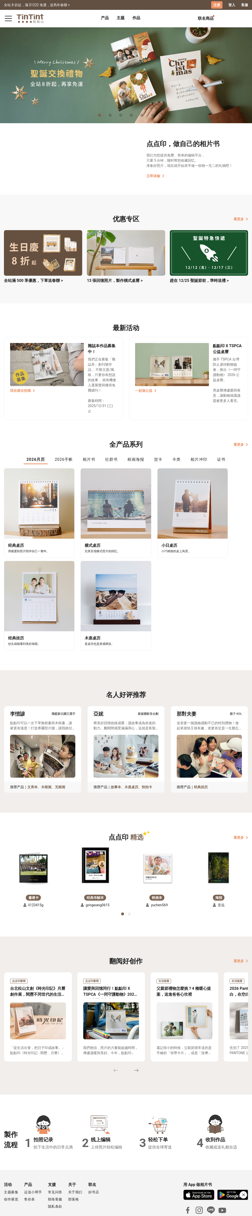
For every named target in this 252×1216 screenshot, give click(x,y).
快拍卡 (147, 759)
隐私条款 (55, 1178)
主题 (121, 18)
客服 (244, 5)
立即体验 (155, 176)
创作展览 (11, 1171)
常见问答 (55, 1164)
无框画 (60, 759)
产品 (105, 18)
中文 (241, 1208)
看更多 (241, 219)
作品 (136, 18)
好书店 (93, 1164)
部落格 (73, 1171)
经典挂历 (201, 759)
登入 (231, 5)
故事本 (116, 759)
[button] (33, 840)
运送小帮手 (33, 1164)
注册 (216, 5)
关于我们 (75, 1164)
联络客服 (55, 1171)
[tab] (105, 18)
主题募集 (11, 1164)
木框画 (46, 759)
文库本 (32, 759)
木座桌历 (131, 759)
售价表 (29, 1171)
